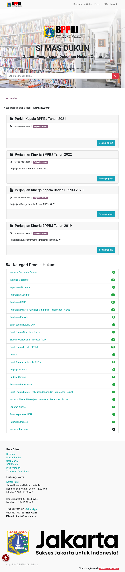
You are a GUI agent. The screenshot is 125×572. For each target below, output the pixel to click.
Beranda (10, 454)
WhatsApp (31, 509)
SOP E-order (12, 464)
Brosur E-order (13, 457)
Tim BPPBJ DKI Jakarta (109, 569)
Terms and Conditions (17, 471)
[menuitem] (77, 4)
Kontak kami (12, 482)
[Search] (115, 76)
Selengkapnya (106, 143)
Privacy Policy (13, 467)
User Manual (12, 461)
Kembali (12, 98)
